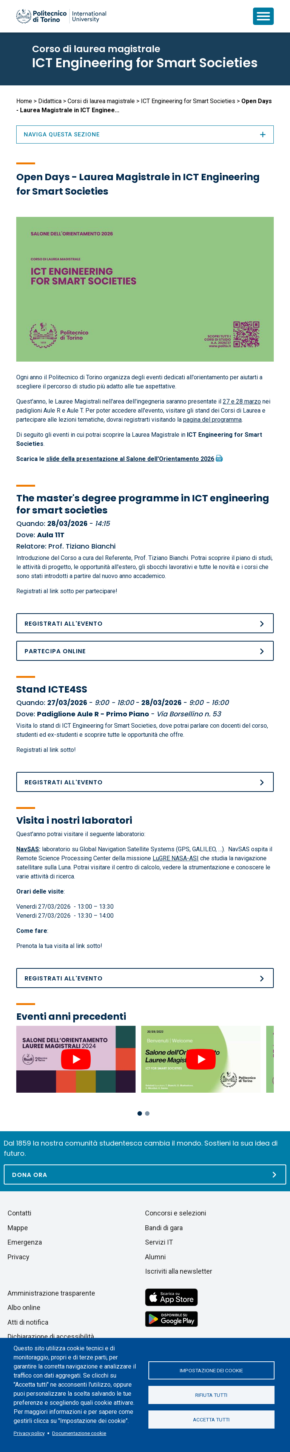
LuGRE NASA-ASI (176, 858)
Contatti (19, 1213)
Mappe (18, 1228)
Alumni (155, 1257)
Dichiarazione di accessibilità (51, 1337)
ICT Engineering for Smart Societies (145, 63)
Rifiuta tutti (211, 1395)
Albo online (24, 1307)
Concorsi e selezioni (175, 1213)
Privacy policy (29, 1433)
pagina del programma (212, 419)
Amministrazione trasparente (51, 1293)
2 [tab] (147, 1113)
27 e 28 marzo (242, 401)
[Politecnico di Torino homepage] (61, 16)
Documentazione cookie (79, 1433)
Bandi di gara (164, 1228)
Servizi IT (159, 1242)
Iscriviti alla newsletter (178, 1271)
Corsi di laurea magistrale (101, 101)
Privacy (18, 1257)
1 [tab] (139, 1113)
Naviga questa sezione (145, 134)
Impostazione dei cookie (211, 1370)
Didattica (50, 101)
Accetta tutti (211, 1419)
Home (24, 101)
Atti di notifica (28, 1322)
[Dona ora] (145, 1174)
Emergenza (25, 1242)
